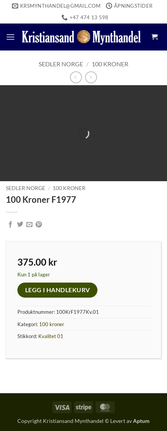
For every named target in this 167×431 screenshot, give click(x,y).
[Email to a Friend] (29, 224)
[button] (10, 36)
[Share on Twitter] (20, 224)
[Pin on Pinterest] (39, 224)
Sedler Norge (61, 63)
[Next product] (76, 77)
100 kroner (110, 63)
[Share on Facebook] (10, 224)
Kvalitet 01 (50, 336)
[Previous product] (91, 77)
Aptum (141, 421)
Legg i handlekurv (57, 289)
